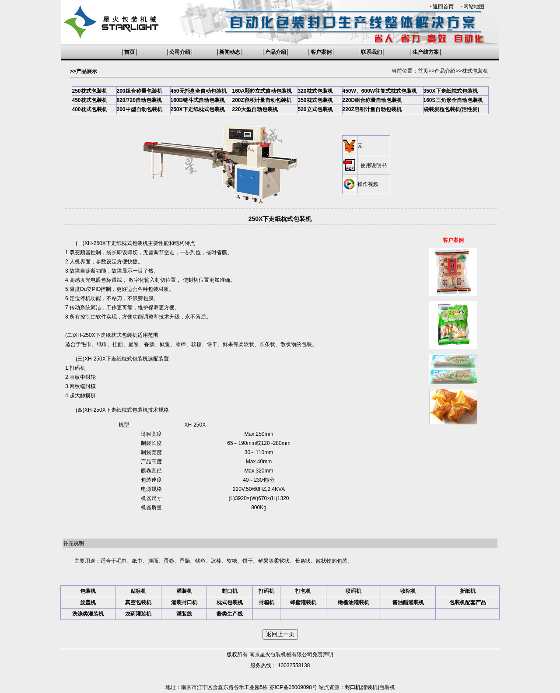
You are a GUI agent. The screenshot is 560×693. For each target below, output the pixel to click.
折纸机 (468, 591)
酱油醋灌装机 (408, 602)
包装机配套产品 (467, 602)
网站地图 (473, 7)
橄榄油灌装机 (353, 602)
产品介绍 (275, 52)
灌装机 (184, 591)
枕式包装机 (475, 71)
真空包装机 (138, 602)
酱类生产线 (230, 614)
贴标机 (138, 591)
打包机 (303, 591)
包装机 (88, 591)
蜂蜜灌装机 (303, 602)
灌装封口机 (184, 602)
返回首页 (443, 7)
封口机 (230, 591)
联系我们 (371, 52)
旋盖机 (88, 602)
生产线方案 (426, 52)
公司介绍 (179, 52)
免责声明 (322, 654)
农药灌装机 (138, 614)
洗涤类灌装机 (88, 614)
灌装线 (184, 614)
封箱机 (266, 602)
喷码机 (353, 591)
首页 (129, 52)
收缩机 (408, 591)
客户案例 (321, 52)
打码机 (266, 591)
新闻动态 (229, 52)
